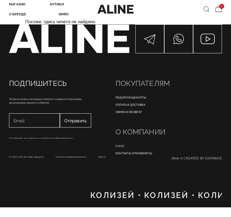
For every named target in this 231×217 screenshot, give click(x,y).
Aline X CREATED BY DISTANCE (196, 158)
